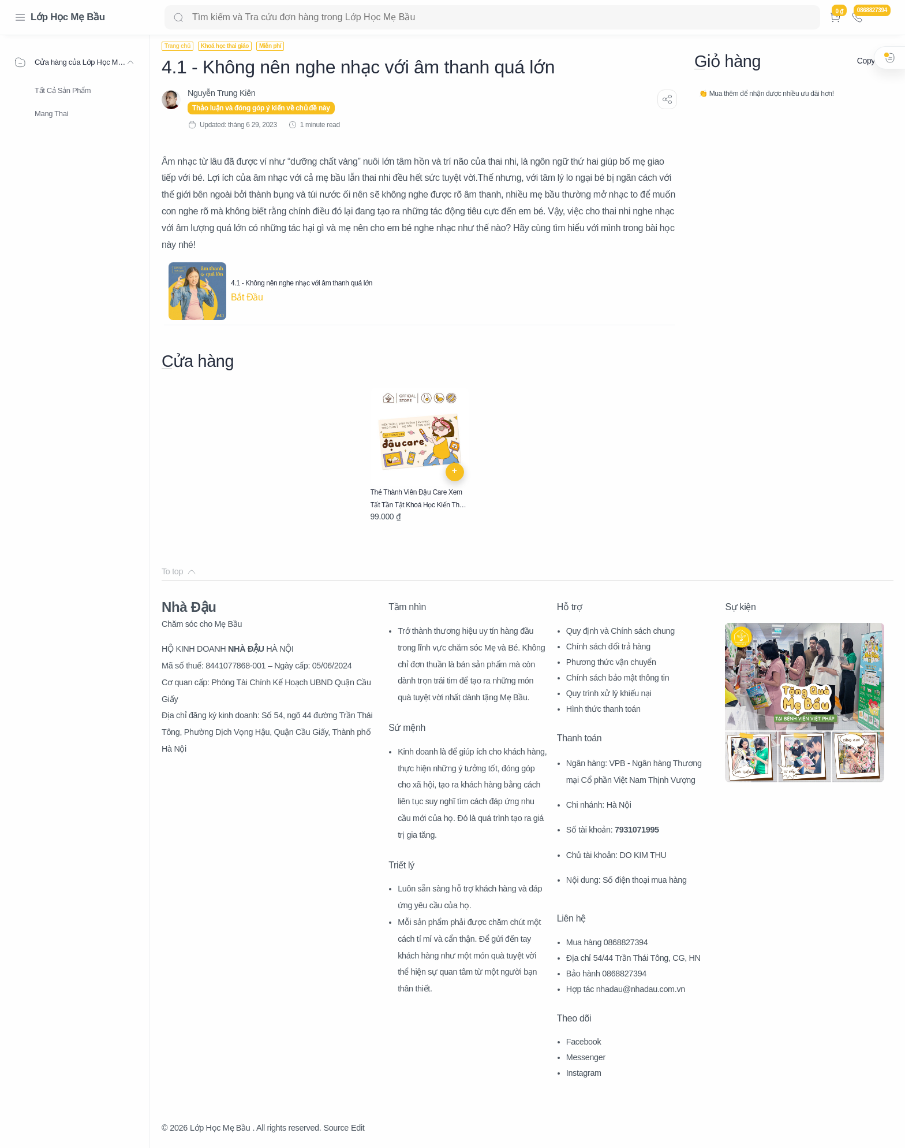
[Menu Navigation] (20, 17)
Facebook (583, 1041)
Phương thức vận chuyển (611, 662)
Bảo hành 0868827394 (606, 973)
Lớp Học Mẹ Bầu (68, 17)
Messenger (585, 1057)
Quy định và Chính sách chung (620, 631)
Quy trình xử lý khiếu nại (609, 693)
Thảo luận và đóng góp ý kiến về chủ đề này (261, 108)
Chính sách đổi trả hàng (608, 646)
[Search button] (178, 17)
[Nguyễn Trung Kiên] (221, 93)
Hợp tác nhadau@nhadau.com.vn (625, 989)
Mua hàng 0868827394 (607, 942)
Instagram (583, 1073)
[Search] (492, 17)
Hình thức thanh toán (603, 709)
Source (336, 1127)
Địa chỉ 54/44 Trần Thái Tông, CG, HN (633, 958)
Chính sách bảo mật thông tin (618, 677)
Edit (357, 1127)
